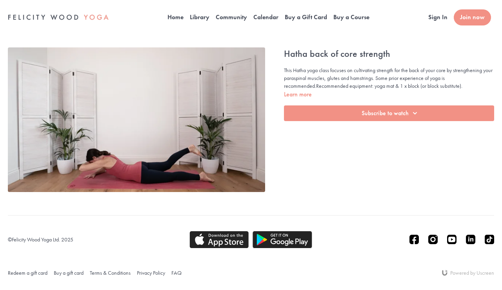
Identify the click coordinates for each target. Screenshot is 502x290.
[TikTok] (489, 239)
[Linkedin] (470, 239)
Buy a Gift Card (306, 17)
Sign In (437, 17)
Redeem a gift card (27, 272)
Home (175, 17)
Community (231, 17)
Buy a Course (351, 17)
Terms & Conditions (110, 272)
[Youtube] (452, 239)
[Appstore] (219, 239)
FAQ (176, 272)
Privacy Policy (151, 272)
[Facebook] (414, 239)
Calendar (265, 17)
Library (199, 17)
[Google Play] (282, 239)
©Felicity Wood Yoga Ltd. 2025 (40, 239)
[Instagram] (433, 239)
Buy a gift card (69, 272)
